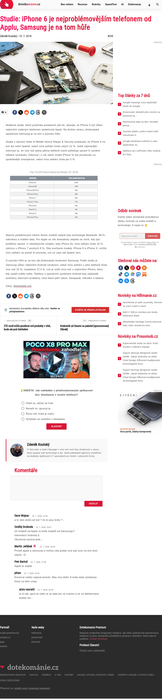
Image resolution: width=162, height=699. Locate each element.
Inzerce (34, 675)
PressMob (37, 637)
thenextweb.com (23, 286)
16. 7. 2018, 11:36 (40, 516)
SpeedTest (111, 4)
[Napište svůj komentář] (56, 488)
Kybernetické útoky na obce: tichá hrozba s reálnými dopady (140, 345)
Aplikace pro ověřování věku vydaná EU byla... (141, 152)
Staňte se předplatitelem (90, 310)
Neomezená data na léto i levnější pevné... (140, 123)
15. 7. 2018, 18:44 (47, 547)
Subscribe (153, 236)
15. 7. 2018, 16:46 (45, 590)
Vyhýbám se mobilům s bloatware (45, 419)
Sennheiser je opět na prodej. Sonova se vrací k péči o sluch (142, 304)
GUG (2, 642)
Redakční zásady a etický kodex (136, 675)
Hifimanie (37, 633)
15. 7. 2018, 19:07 (43, 528)
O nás (58, 675)
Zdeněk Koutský (8, 36)
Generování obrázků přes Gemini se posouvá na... (141, 114)
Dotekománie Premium (13, 675)
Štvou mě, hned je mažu (40, 414)
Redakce (46, 675)
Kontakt (69, 675)
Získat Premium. (99, 639)
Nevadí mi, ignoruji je (38, 409)
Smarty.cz (5, 637)
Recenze (82, 4)
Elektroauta (134, 4)
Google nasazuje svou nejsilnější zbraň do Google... (140, 104)
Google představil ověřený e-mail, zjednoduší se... (140, 143)
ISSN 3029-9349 (9, 681)
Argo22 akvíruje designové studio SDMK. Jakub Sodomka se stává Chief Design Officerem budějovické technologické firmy (141, 358)
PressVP (36, 642)
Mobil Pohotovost (9, 633)
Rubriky (96, 4)
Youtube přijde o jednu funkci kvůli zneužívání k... (140, 133)
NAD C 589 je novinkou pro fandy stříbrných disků (140, 314)
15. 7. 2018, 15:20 (31, 574)
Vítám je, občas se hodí (39, 403)
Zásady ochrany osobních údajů (95, 675)
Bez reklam (67, 4)
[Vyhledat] (157, 4)
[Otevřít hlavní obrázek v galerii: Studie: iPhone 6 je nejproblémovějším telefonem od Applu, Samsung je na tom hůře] (56, 73)
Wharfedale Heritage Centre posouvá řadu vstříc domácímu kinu (142, 323)
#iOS (110, 36)
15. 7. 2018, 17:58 (38, 563)
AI (122, 4)
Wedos (3, 646)
